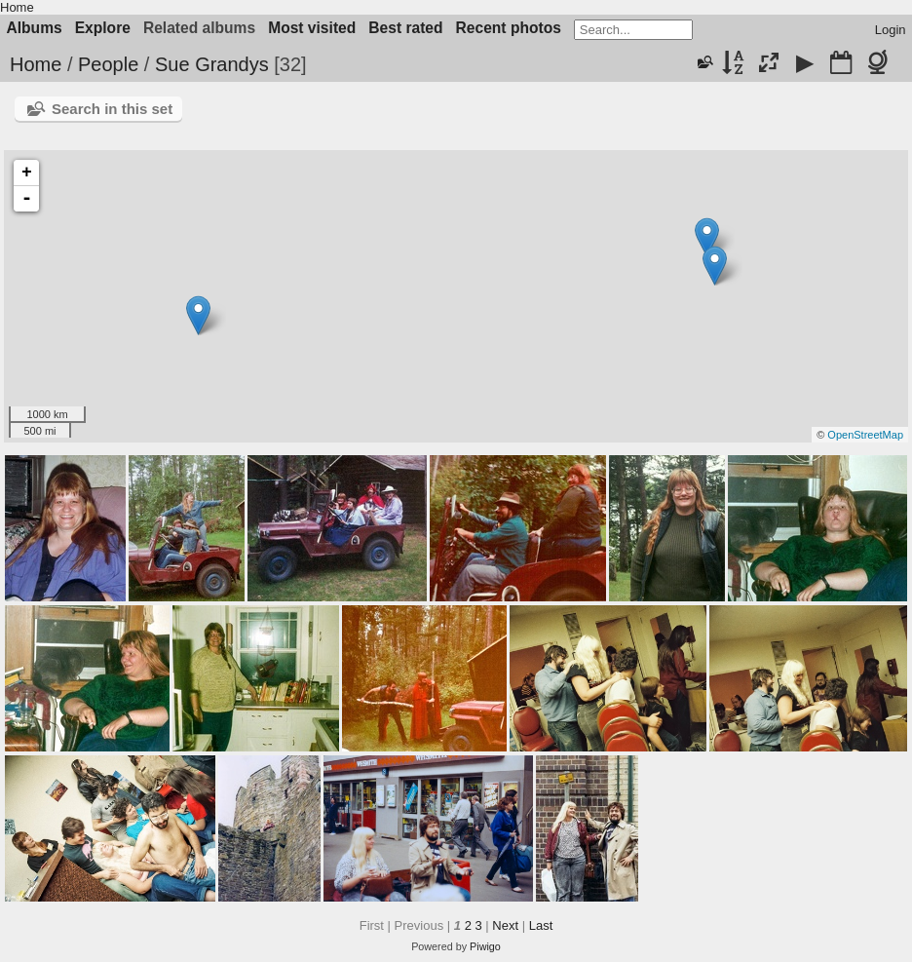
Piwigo (485, 946)
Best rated (405, 27)
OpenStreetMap (865, 435)
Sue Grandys (212, 64)
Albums (34, 27)
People (108, 64)
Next (505, 925)
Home (17, 7)
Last (541, 925)
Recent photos (508, 27)
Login (890, 29)
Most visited (312, 27)
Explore (103, 27)
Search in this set (112, 108)
